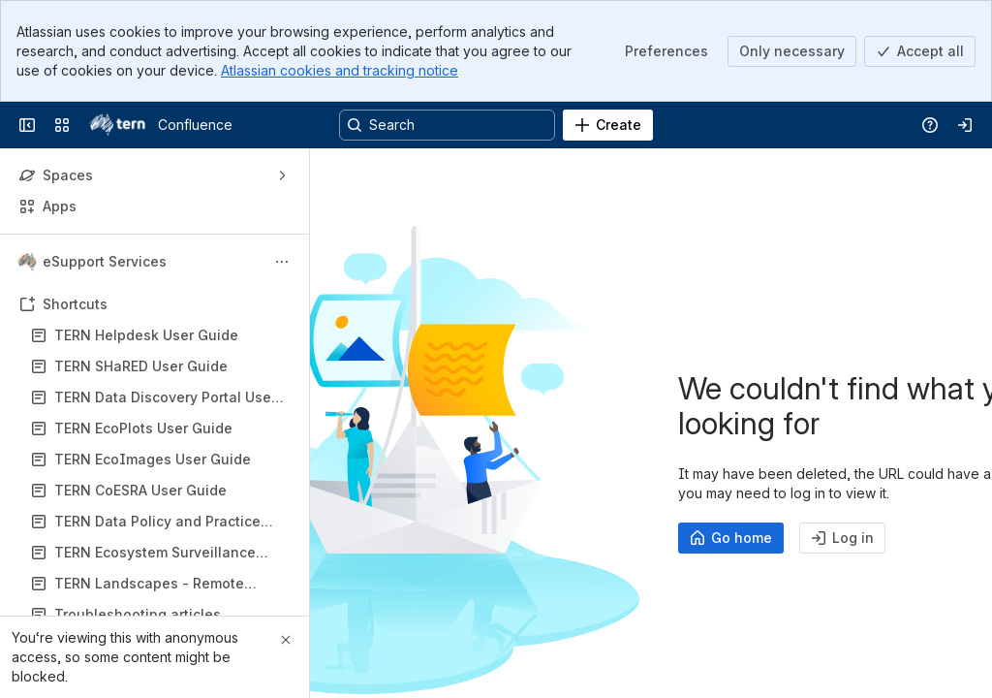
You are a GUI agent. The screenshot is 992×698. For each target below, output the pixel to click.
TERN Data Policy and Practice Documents (157, 522)
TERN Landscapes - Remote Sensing (149, 584)
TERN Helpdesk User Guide (146, 335)
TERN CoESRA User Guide (140, 490)
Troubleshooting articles (137, 614)
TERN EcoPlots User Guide (143, 428)
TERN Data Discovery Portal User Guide (165, 398)
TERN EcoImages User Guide (152, 459)
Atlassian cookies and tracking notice (339, 70)
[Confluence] (117, 125)
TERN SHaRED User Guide (141, 366)
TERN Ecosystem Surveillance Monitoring (155, 553)
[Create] (608, 125)
